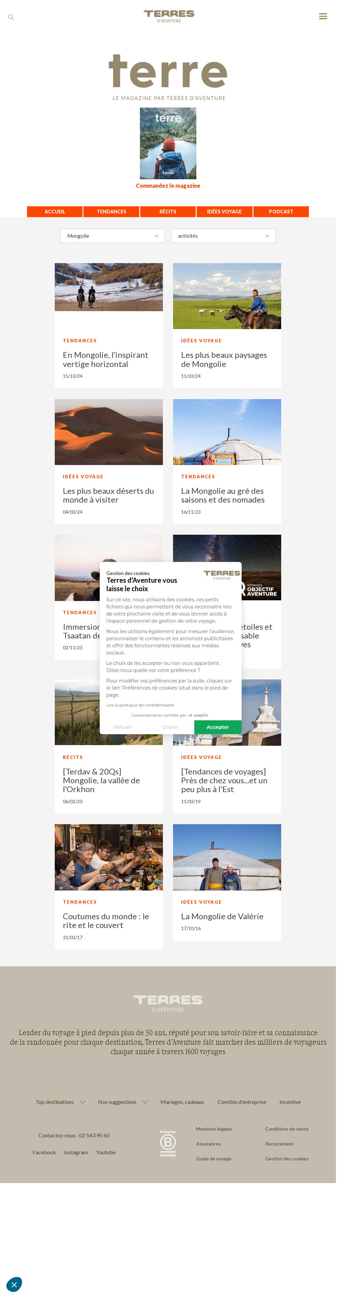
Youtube (106, 1152)
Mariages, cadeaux (182, 1101)
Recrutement (279, 1144)
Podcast (281, 211)
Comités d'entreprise (242, 1101)
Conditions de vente (287, 1129)
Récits (168, 211)
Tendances (111, 211)
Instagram (76, 1152)
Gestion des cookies (287, 1158)
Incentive (290, 1101)
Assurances (208, 1144)
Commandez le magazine (168, 185)
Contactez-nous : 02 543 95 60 (74, 1135)
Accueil (55, 211)
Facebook (44, 1152)
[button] (14, 1284)
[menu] (323, 16)
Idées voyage (224, 211)
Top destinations (54, 1102)
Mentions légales (214, 1129)
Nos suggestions (117, 1102)
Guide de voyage (214, 1158)
